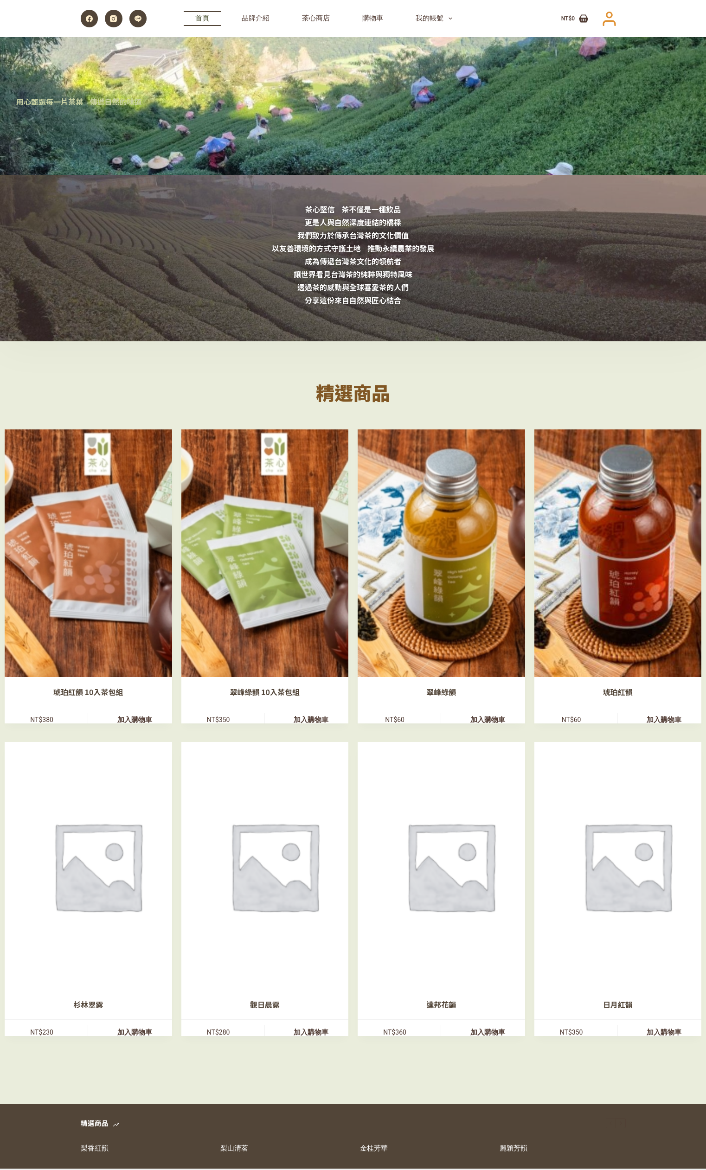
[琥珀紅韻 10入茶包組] (98, 553)
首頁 (202, 18)
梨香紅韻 (95, 1149)
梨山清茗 (234, 1149)
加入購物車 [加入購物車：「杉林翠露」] (134, 1033)
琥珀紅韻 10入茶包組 (88, 692)
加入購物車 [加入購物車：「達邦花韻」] (487, 1033)
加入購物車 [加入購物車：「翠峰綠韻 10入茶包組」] (311, 720)
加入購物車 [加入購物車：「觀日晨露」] (311, 1033)
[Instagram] (113, 18)
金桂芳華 (374, 1149)
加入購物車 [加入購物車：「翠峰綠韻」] (487, 720)
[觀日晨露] (274, 866)
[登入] (609, 19)
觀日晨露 (265, 1005)
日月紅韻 (618, 1005)
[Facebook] (89, 18)
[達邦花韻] (451, 866)
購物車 (372, 18)
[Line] (138, 18)
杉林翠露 (88, 1005)
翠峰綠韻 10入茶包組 (265, 692)
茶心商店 (316, 18)
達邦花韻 (441, 1005)
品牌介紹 (256, 18)
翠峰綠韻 (441, 692)
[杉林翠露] (98, 866)
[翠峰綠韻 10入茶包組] (274, 553)
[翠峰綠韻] (451, 553)
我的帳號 (436, 18)
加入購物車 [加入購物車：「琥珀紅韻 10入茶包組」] (134, 720)
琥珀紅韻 (618, 692)
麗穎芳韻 (513, 1149)
